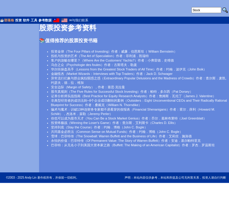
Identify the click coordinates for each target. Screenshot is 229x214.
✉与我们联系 (78, 20)
